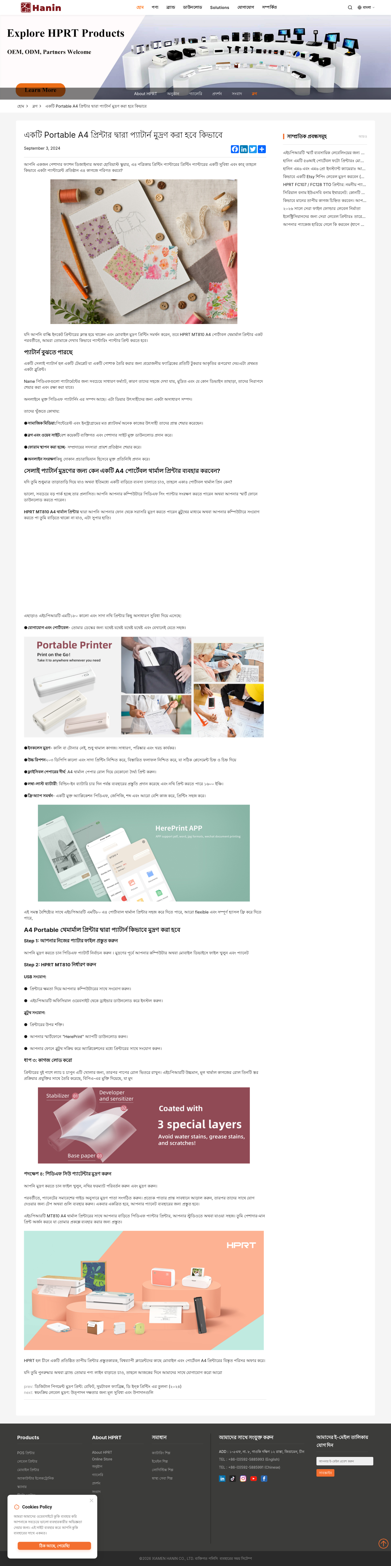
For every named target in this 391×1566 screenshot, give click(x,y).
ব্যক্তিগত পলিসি (206, 1558)
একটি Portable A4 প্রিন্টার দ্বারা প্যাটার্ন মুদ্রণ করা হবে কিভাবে (96, 106)
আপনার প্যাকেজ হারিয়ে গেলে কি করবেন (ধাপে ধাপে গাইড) (331, 224)
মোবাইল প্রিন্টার (28, 1470)
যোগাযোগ (245, 7)
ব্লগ (254, 93)
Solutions (219, 7)
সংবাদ (237, 93)
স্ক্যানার (22, 1487)
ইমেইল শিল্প (160, 1461)
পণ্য (155, 7)
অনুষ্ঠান (173, 93)
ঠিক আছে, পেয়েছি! (54, 1547)
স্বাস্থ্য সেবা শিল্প (162, 1478)
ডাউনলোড (192, 7)
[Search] (350, 7)
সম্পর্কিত (269, 7)
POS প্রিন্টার (26, 1453)
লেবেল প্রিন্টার (27, 1461)
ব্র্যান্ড (170, 7)
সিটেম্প (246, 1558)
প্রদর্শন (217, 93)
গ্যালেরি (195, 93)
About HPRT (145, 93)
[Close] (92, 1501)
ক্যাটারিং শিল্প (161, 1453)
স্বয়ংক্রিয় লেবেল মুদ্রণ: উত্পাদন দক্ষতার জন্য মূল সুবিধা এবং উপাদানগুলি (93, 1392)
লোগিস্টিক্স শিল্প (162, 1470)
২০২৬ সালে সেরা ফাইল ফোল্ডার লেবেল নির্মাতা (322, 208)
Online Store (102, 1459)
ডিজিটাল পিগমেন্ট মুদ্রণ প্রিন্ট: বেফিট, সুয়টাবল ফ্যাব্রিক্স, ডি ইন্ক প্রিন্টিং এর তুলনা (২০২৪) (108, 1386)
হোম (140, 7)
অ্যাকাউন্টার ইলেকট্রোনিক (35, 1478)
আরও (363, 136)
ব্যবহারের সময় (230, 1558)
